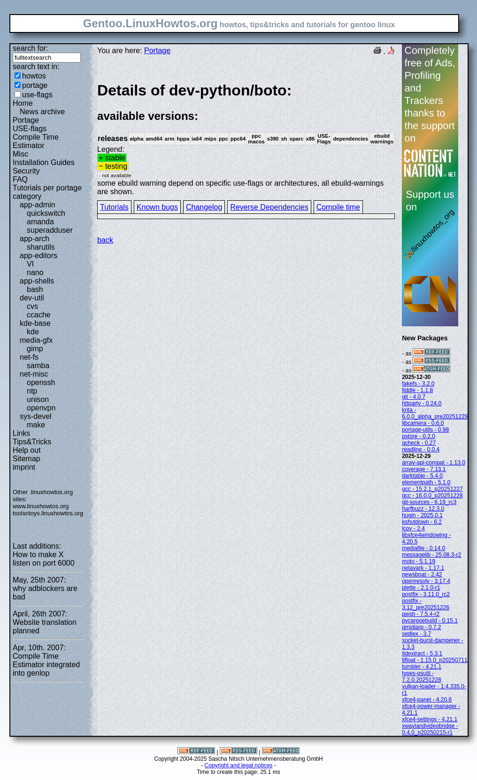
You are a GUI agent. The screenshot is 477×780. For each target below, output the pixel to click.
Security (26, 171)
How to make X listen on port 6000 (44, 559)
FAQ (20, 179)
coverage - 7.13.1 (424, 469)
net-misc (34, 374)
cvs (32, 306)
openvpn (41, 408)
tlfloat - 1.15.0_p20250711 (434, 660)
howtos (34, 76)
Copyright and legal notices (239, 765)
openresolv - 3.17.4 (426, 581)
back (105, 240)
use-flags (37, 95)
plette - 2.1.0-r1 (421, 587)
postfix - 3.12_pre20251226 (425, 604)
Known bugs (157, 207)
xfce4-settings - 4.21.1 (429, 719)
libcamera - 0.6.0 (423, 423)
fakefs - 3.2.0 (418, 383)
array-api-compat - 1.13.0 (433, 462)
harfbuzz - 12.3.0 (423, 508)
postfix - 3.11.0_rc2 (426, 594)
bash (35, 289)
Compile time (338, 207)
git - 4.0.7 (413, 397)
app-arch (34, 239)
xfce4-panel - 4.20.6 (427, 699)
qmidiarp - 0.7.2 (421, 627)
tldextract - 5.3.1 (422, 653)
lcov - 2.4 (413, 528)
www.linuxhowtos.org (41, 506)
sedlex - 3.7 (416, 633)
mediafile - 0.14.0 (423, 548)
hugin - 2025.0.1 (422, 515)
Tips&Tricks (32, 442)
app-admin (37, 205)
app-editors (38, 256)
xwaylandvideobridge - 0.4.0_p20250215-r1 (430, 729)
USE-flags (29, 129)
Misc (20, 154)
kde (33, 332)
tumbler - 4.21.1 (421, 666)
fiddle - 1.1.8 (417, 390)
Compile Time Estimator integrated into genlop (46, 664)
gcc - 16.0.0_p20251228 (432, 495)
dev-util (32, 298)
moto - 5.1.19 (418, 561)
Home (23, 103)
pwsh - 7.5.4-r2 (420, 614)
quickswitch (46, 213)
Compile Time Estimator (36, 141)
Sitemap (26, 459)
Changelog (204, 207)
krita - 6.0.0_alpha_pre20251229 (435, 413)
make (36, 425)
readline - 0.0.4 (420, 449)
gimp (35, 349)
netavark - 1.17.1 (423, 568)
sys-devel (36, 416)
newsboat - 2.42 (422, 574)
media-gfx (36, 340)
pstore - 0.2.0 (418, 436)
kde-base (35, 323)
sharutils (41, 247)
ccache (39, 315)
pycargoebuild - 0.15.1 (430, 620)
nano (35, 272)
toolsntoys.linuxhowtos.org (48, 513)
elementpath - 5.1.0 (426, 482)
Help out (27, 450)
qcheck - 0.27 (419, 443)
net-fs (29, 357)
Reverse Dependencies (269, 207)
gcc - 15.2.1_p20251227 (432, 489)
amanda (40, 222)
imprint (24, 467)
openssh (41, 382)
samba (38, 366)
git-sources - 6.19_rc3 (429, 502)
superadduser (50, 230)
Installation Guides (44, 162)
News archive (42, 112)
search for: (30, 48)
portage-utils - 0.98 (425, 429)
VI (30, 264)
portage (34, 85)
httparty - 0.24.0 (421, 403)
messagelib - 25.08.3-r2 (431, 555)
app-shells (37, 281)
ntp (32, 391)
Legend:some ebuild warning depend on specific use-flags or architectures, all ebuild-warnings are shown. (246, 138)
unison (38, 399)
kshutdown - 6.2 (422, 522)
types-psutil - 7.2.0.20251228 (421, 676)
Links (21, 433)
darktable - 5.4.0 (422, 476)
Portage (26, 120)
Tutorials (114, 207)
